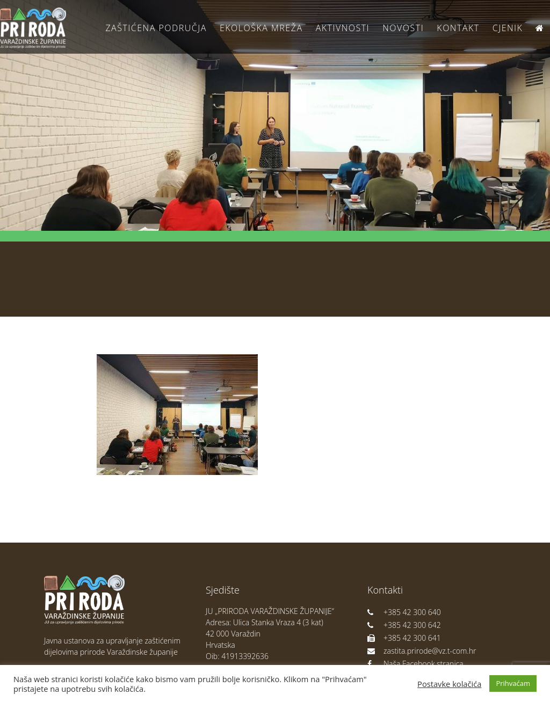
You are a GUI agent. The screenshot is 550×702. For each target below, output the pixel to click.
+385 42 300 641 (404, 638)
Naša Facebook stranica (415, 664)
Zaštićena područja (155, 28)
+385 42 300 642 (404, 625)
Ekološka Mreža (261, 28)
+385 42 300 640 (404, 612)
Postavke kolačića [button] (449, 684)
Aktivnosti (343, 28)
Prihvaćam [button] (513, 683)
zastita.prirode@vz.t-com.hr (421, 651)
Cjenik (508, 28)
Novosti (403, 28)
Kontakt (458, 28)
